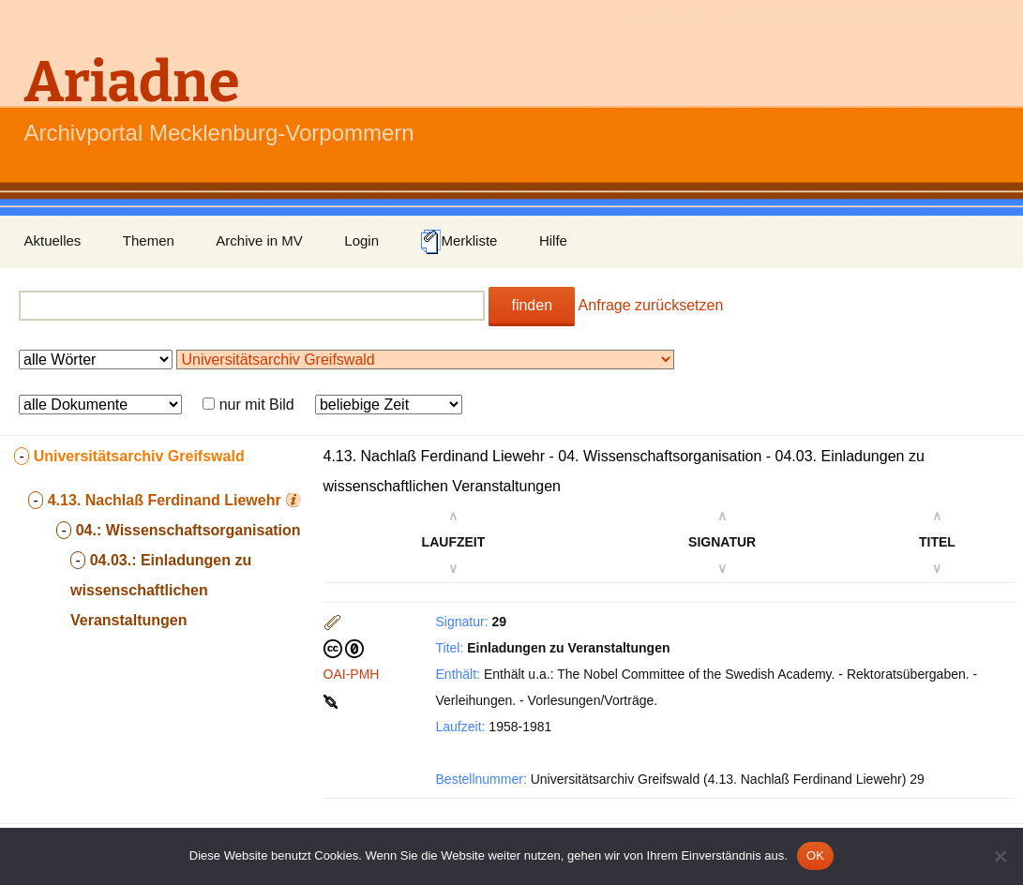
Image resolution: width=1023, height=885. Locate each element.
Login (361, 240)
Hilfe (553, 240)
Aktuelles (53, 240)
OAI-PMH (351, 674)
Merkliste (458, 242)
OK (815, 855)
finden (531, 305)
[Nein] (999, 856)
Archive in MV (259, 240)
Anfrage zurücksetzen (651, 305)
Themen (148, 240)
